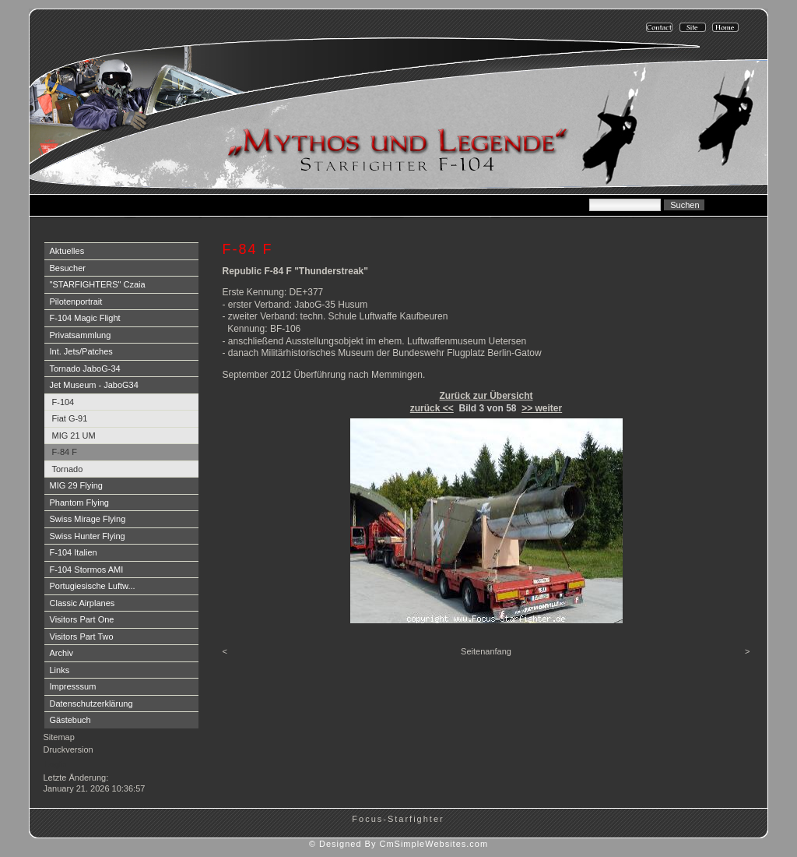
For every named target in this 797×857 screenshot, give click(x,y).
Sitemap (59, 737)
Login (55, 764)
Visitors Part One (82, 619)
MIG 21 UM (74, 435)
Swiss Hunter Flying (87, 536)
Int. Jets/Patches (81, 351)
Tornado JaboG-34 (85, 368)
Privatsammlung (80, 335)
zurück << (432, 408)
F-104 (63, 402)
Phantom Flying (79, 502)
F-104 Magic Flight (85, 318)
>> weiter (541, 408)
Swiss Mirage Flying (88, 519)
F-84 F (64, 452)
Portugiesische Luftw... (92, 586)
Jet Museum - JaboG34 (94, 385)
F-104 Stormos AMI (87, 569)
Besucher (68, 268)
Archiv (62, 653)
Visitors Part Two (82, 636)
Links (60, 670)
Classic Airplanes (82, 603)
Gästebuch (70, 720)
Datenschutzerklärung (91, 703)
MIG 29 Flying (76, 485)
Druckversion (68, 749)
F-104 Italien (73, 552)
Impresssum (73, 686)
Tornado (67, 469)
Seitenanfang (486, 651)
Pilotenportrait (76, 301)
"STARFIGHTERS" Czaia (98, 284)
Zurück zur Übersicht (485, 395)
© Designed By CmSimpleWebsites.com (398, 843)
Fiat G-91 (70, 418)
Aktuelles (67, 251)
